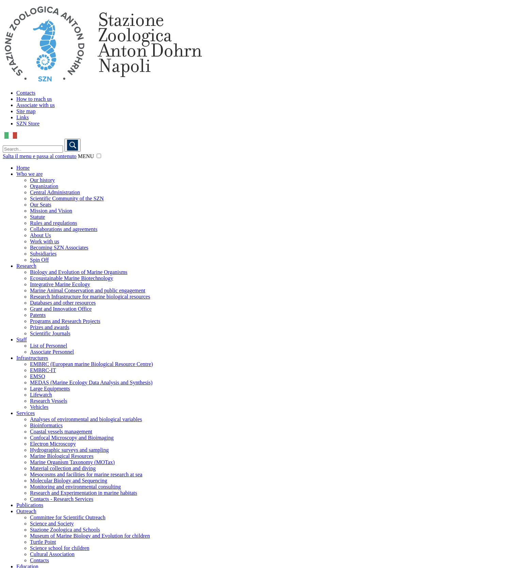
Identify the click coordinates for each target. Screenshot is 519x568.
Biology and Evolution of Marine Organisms (78, 272)
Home (23, 168)
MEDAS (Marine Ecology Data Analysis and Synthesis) (91, 382)
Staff (21, 339)
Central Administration (55, 192)
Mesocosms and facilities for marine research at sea (86, 474)
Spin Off (39, 260)
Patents (38, 315)
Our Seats (40, 205)
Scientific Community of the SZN (67, 198)
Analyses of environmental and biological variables (86, 419)
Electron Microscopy (53, 444)
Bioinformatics (46, 425)
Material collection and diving (63, 468)
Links (22, 117)
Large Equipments (50, 389)
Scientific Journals (50, 333)
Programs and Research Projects (65, 321)
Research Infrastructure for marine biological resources (90, 297)
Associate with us (35, 105)
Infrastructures (32, 358)
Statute (37, 217)
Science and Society (52, 523)
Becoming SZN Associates (59, 247)
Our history (42, 180)
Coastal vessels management (61, 431)
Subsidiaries (43, 254)
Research (26, 266)
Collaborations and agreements (63, 229)
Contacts (25, 93)
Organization (44, 186)
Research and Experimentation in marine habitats (83, 493)
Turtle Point (43, 542)
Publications (29, 505)
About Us (40, 235)
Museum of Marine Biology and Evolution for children (90, 536)
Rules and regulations (53, 223)
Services (25, 413)
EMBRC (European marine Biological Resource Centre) (91, 364)
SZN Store (27, 123)
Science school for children (60, 548)
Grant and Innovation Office (61, 309)
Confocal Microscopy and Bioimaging (72, 438)
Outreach (26, 511)
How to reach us (34, 99)
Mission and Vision (51, 211)
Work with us (44, 241)
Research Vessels (48, 401)
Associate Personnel (52, 352)
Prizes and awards (49, 327)
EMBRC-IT (43, 370)
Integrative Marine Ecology (60, 284)
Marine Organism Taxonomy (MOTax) (72, 462)
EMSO (37, 376)
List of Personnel (48, 346)
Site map (25, 111)
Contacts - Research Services (61, 499)
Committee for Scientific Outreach (68, 517)
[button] (99, 156)
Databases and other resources (63, 303)
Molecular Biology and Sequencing (68, 480)
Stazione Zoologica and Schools (65, 530)
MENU (86, 156)
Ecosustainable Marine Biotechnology (71, 278)
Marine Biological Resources (62, 456)
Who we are (29, 174)
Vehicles (39, 407)
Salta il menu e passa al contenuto (40, 156)
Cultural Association (52, 554)
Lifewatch (41, 395)
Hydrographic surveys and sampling (69, 450)
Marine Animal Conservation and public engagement (87, 290)
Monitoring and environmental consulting (75, 487)
